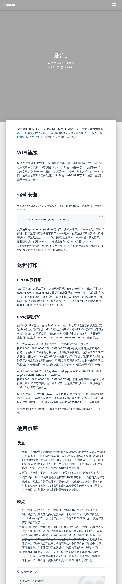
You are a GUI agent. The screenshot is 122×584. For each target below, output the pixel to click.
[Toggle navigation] (114, 5)
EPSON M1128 (25, 137)
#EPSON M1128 (28, 571)
